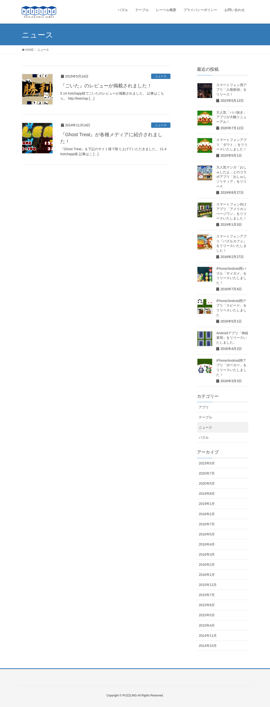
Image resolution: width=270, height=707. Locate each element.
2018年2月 (207, 514)
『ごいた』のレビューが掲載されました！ (106, 85)
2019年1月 (207, 504)
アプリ (204, 407)
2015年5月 (207, 615)
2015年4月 (207, 625)
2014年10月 (208, 646)
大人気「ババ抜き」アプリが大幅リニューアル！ (231, 117)
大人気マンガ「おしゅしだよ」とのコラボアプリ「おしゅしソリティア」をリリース (231, 176)
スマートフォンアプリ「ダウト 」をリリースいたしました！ (232, 144)
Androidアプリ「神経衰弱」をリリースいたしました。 (232, 337)
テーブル (205, 417)
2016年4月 (207, 544)
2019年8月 (207, 493)
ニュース (161, 76)
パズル (204, 437)
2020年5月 (207, 483)
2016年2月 (207, 564)
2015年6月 (207, 605)
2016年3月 (207, 554)
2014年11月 (208, 635)
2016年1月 (207, 575)
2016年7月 (207, 524)
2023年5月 (207, 463)
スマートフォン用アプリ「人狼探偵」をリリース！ (231, 89)
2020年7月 (207, 473)
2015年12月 (208, 585)
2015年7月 (207, 595)
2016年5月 (207, 534)
